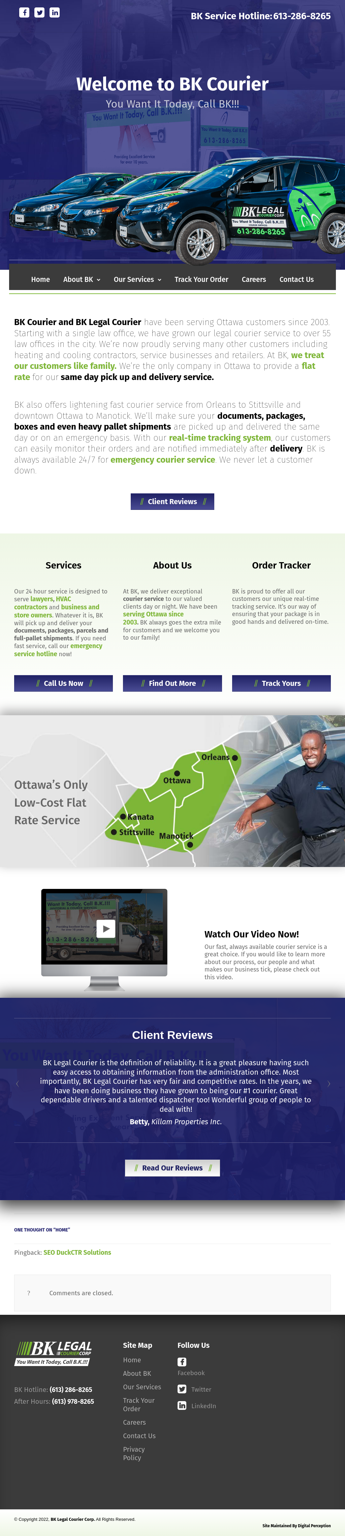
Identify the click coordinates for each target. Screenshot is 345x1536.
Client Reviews (172, 501)
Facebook (191, 1373)
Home (132, 1360)
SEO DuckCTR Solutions (77, 1252)
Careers (134, 1422)
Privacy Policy (134, 1453)
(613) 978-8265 (73, 1401)
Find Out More (172, 683)
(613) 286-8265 (71, 1390)
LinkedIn (203, 1406)
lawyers (42, 599)
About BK (137, 1373)
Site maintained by (296, 1526)
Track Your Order (139, 1404)
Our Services (142, 1387)
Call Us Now (63, 683)
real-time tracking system (220, 438)
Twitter (201, 1389)
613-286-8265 (302, 16)
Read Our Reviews (172, 1167)
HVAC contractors (42, 603)
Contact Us (139, 1436)
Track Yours (281, 683)
